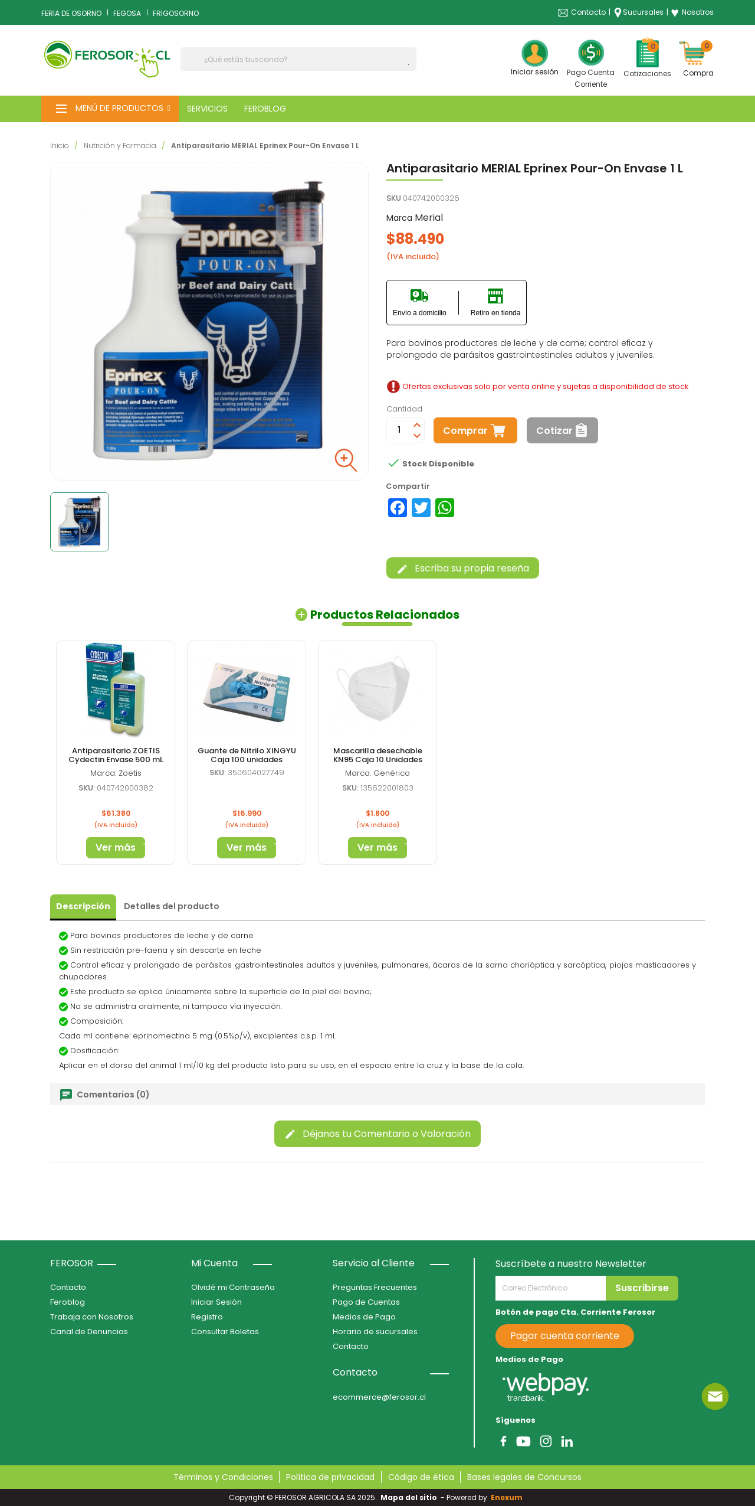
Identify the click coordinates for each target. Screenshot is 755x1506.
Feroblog (67, 1302)
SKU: (217, 772)
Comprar (465, 430)
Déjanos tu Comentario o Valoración (377, 1134)
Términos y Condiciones (223, 1477)
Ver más (116, 847)
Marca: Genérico (377, 773)
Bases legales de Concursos (524, 1477)
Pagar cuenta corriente (564, 1335)
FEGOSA (127, 13)
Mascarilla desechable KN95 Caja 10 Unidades (377, 755)
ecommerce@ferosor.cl (379, 1397)
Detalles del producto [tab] (171, 906)
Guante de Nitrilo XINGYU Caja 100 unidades (247, 755)
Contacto (588, 12)
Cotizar (554, 430)
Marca (399, 218)
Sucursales (643, 12)
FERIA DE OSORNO (71, 13)
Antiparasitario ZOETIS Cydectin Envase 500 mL (115, 755)
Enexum (508, 1497)
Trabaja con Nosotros (91, 1316)
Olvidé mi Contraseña (233, 1287)
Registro (207, 1316)
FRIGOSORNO (176, 13)
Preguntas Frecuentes (375, 1287)
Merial (429, 217)
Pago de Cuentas (366, 1302)
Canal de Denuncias (89, 1331)
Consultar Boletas (225, 1331)
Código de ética (421, 1477)
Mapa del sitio (409, 1497)
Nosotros (692, 12)
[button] (110, 109)
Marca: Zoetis (116, 773)
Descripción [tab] (83, 906)
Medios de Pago (364, 1316)
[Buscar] (298, 59)
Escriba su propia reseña (462, 568)
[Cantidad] (399, 430)
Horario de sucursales (375, 1331)
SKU (393, 198)
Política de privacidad (330, 1477)
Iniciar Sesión (216, 1302)
